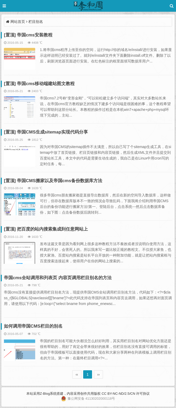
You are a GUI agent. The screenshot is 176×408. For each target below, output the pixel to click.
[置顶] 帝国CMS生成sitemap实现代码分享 (46, 132)
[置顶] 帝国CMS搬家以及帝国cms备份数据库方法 (53, 180)
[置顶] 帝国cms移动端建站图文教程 (39, 83)
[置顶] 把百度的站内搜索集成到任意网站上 (46, 229)
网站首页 (17, 22)
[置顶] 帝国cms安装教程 (28, 35)
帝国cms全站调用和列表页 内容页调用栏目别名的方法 (58, 277)
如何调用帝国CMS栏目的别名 (33, 326)
